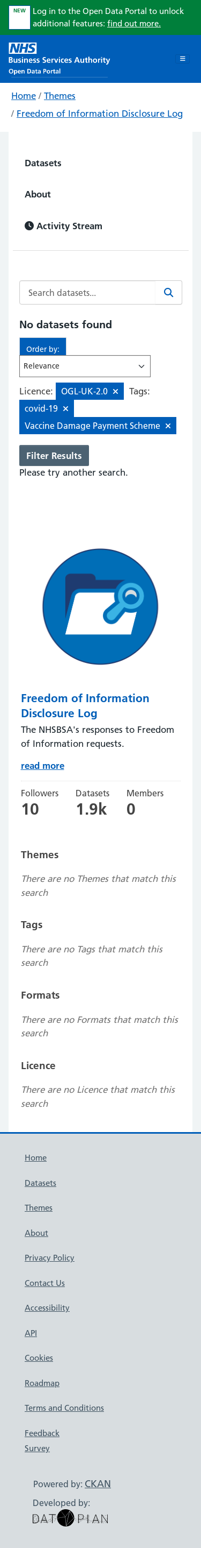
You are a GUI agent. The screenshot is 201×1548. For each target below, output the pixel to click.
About (38, 194)
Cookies (39, 1358)
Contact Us (45, 1283)
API (31, 1333)
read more (42, 765)
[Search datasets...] (87, 292)
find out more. (134, 23)
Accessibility (47, 1308)
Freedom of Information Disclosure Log (100, 113)
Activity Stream (63, 225)
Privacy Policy (50, 1258)
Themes (60, 95)
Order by (41, 349)
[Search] (168, 292)
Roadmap (42, 1383)
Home (23, 95)
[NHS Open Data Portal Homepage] (59, 58)
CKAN (98, 1484)
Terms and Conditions (64, 1408)
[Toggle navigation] (182, 59)
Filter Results (54, 455)
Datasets (43, 162)
